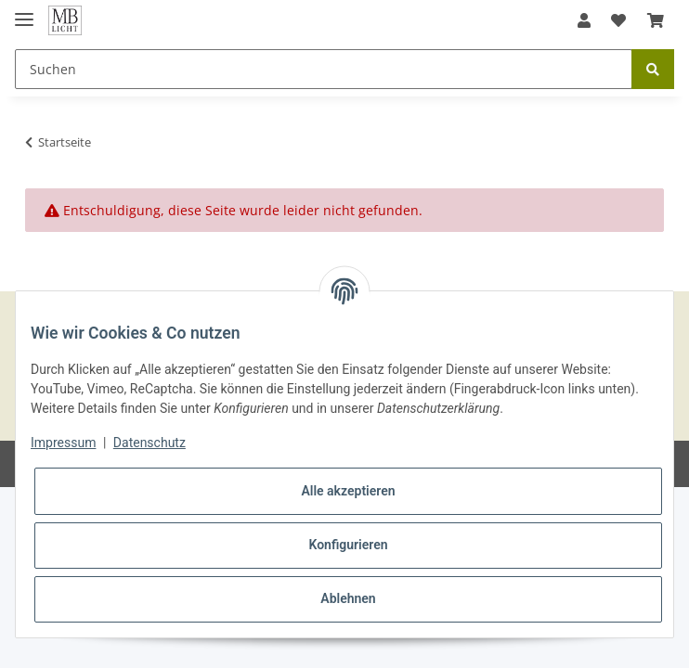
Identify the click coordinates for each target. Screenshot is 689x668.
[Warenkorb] (655, 20)
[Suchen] (323, 69)
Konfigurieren (347, 544)
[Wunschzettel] (618, 20)
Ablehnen (347, 598)
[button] (584, 20)
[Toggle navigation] (24, 11)
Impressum (63, 442)
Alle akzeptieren (348, 490)
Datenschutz (149, 442)
